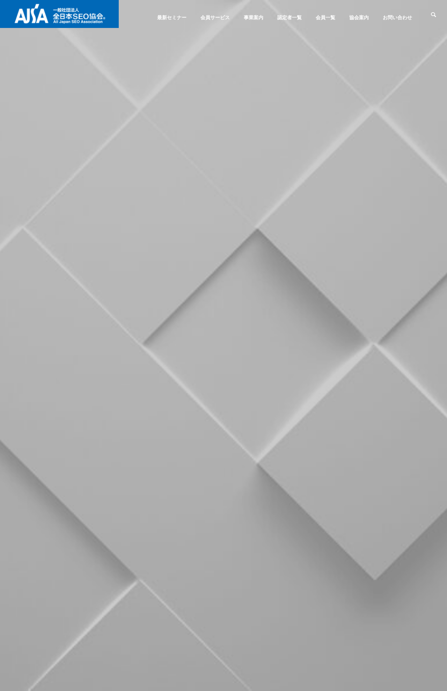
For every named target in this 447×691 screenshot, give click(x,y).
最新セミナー (171, 17)
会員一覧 (325, 17)
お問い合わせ (397, 17)
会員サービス (215, 17)
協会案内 (359, 17)
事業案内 (253, 17)
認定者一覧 (289, 17)
